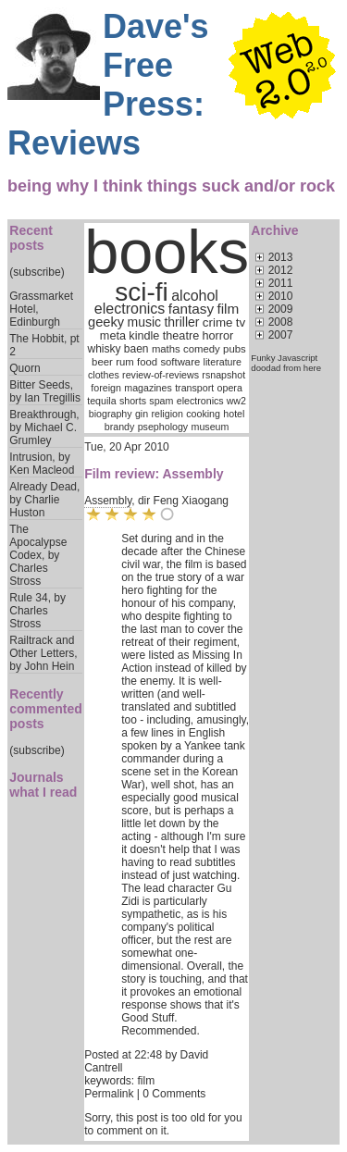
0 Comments (174, 1093)
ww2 (236, 400)
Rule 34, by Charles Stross (37, 610)
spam (161, 400)
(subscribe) (36, 272)
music (144, 322)
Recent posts (31, 238)
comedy (201, 348)
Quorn (24, 368)
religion (167, 413)
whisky (103, 348)
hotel (233, 413)
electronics (129, 308)
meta (113, 335)
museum (210, 426)
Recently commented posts (45, 709)
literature (223, 361)
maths (166, 348)
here (312, 368)
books (166, 251)
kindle (144, 335)
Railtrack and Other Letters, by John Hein (43, 653)
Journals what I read (43, 784)
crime (218, 322)
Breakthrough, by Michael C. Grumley (44, 427)
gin (141, 413)
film (228, 308)
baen (136, 348)
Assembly (107, 500)
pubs (234, 348)
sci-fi (141, 292)
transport (194, 387)
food (147, 361)
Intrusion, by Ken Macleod (41, 464)
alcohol (194, 295)
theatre (181, 335)
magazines (148, 387)
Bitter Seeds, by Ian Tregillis (45, 391)
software (180, 361)
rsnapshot (223, 374)
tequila (101, 400)
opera (229, 387)
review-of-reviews (160, 374)
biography (110, 413)
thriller (181, 322)
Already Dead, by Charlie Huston (44, 499)
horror (218, 335)
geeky (106, 322)
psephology (163, 426)
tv (240, 322)
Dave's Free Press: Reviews (108, 84)
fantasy (191, 308)
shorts (132, 400)
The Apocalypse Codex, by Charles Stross (38, 555)
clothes (103, 374)
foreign (106, 387)
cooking (203, 413)
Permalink (108, 1093)
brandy (120, 426)
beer (102, 361)
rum (125, 361)
